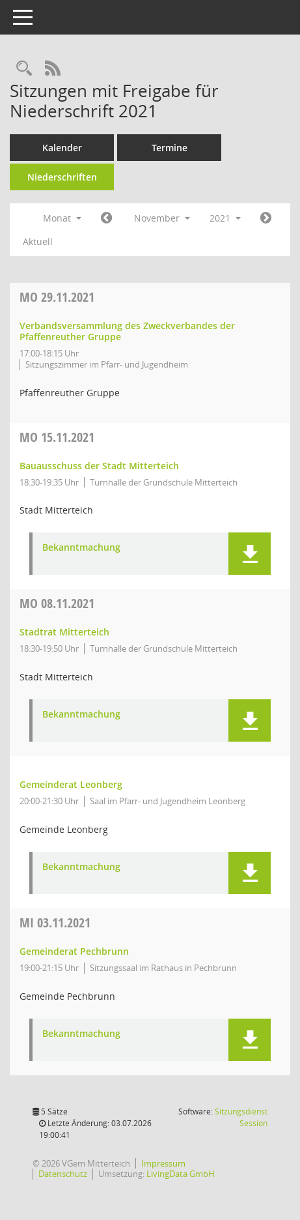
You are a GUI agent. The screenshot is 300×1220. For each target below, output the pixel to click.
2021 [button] (225, 218)
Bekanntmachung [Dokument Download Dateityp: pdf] (81, 547)
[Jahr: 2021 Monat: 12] (266, 218)
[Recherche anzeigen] (24, 69)
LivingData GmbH (180, 1174)
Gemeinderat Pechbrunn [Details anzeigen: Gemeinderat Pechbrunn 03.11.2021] (74, 951)
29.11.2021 (57, 297)
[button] (249, 553)
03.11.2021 (55, 922)
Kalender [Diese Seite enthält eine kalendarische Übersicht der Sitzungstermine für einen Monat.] (62, 147)
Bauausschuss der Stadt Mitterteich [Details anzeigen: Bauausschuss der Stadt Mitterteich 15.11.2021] (99, 465)
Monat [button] (62, 218)
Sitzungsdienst (241, 1117)
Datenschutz (62, 1174)
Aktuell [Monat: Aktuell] (38, 241)
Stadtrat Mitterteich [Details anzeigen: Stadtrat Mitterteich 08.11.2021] (64, 632)
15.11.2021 (57, 437)
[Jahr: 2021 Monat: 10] (106, 218)
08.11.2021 (57, 603)
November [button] (162, 218)
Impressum (163, 1163)
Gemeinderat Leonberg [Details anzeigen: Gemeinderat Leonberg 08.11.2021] (71, 784)
